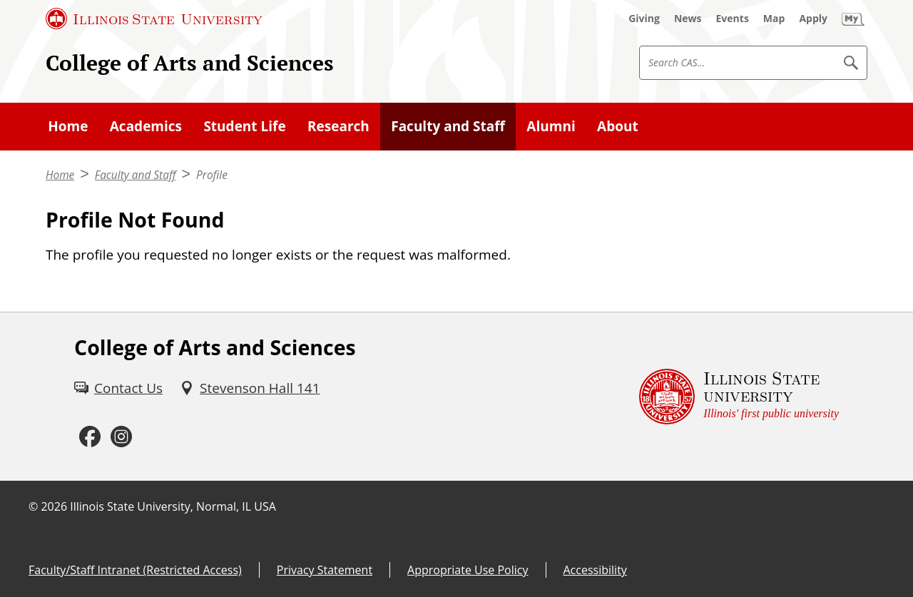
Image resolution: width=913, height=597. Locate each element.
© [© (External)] (33, 506)
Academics (146, 126)
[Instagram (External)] (121, 437)
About (617, 126)
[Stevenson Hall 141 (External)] (250, 388)
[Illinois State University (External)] (154, 18)
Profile (212, 175)
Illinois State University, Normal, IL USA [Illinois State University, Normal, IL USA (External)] (173, 506)
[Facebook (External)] (90, 437)
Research (338, 126)
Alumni (550, 126)
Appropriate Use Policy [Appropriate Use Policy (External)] (467, 570)
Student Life (244, 126)
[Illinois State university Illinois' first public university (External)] (739, 396)
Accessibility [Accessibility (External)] (595, 570)
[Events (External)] (732, 18)
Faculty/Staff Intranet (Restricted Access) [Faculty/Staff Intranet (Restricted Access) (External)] (135, 570)
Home (68, 126)
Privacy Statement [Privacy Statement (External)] (324, 570)
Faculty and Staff (448, 126)
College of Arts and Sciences (190, 62)
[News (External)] (688, 18)
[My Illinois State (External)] (853, 18)
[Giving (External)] (644, 18)
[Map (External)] (774, 18)
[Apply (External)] (813, 18)
